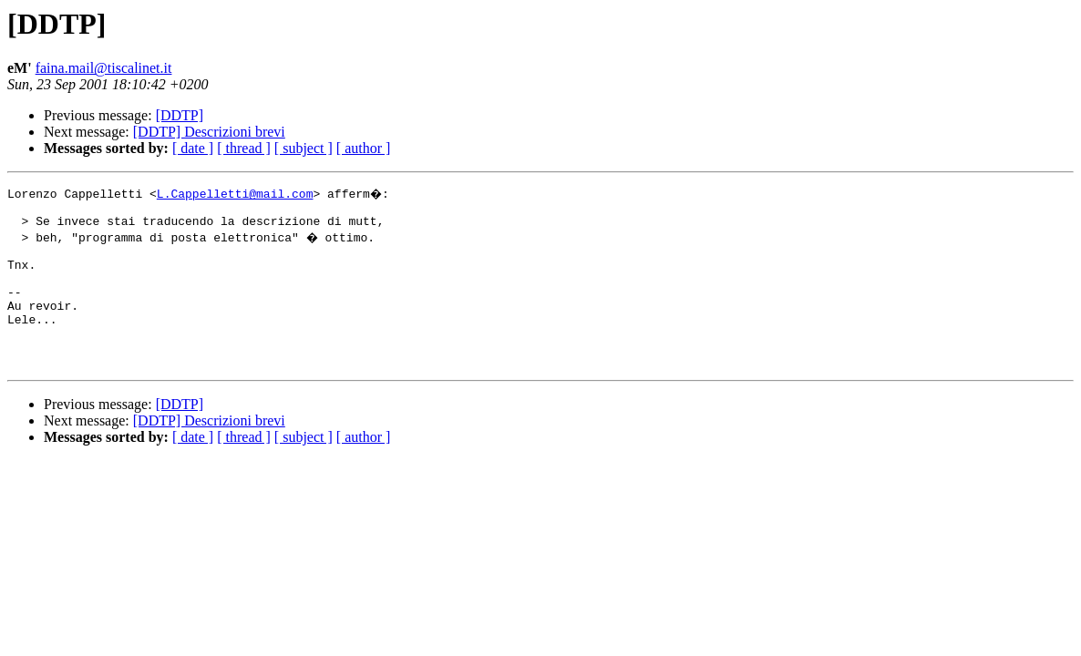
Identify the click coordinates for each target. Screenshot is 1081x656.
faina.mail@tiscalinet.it (104, 68)
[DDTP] (179, 115)
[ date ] (192, 148)
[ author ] (363, 148)
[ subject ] (303, 148)
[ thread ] (244, 148)
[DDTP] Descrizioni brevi (209, 131)
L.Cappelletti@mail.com (235, 193)
